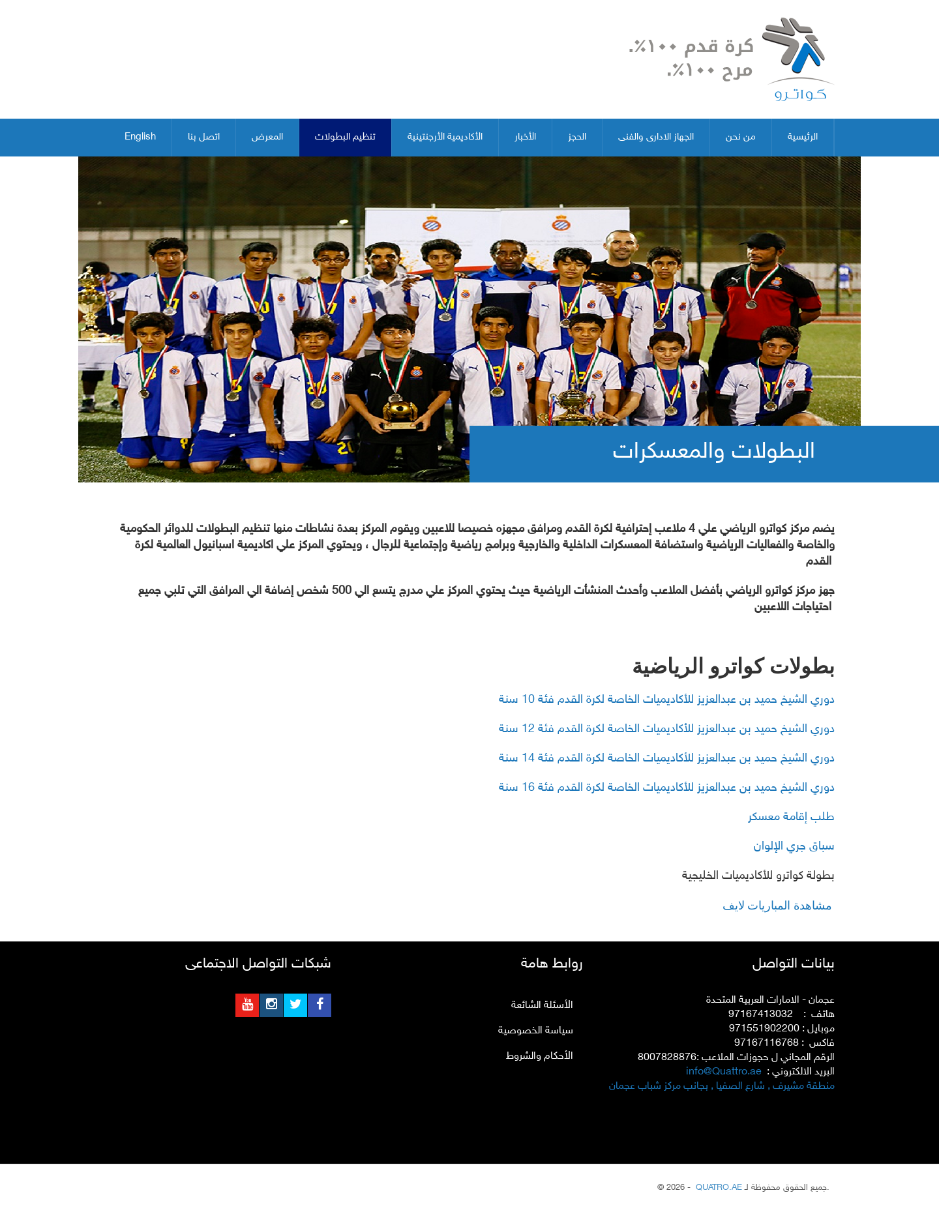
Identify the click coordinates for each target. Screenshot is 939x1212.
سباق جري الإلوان (794, 847)
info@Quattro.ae (724, 1072)
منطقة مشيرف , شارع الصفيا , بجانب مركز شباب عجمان (722, 1086)
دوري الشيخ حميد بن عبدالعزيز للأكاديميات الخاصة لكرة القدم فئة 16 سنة (667, 788)
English (140, 137)
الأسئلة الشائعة (542, 1005)
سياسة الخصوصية (535, 1031)
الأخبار (525, 137)
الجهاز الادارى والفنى (656, 137)
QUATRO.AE (717, 1188)
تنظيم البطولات (345, 137)
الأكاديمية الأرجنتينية (445, 137)
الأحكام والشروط (539, 1056)
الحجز (577, 137)
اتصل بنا (204, 137)
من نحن (741, 137)
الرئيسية (803, 137)
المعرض (267, 137)
